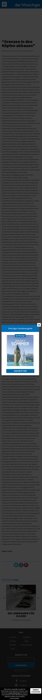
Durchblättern (20, 371)
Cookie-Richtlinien (14, 693)
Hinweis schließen (35, 691)
